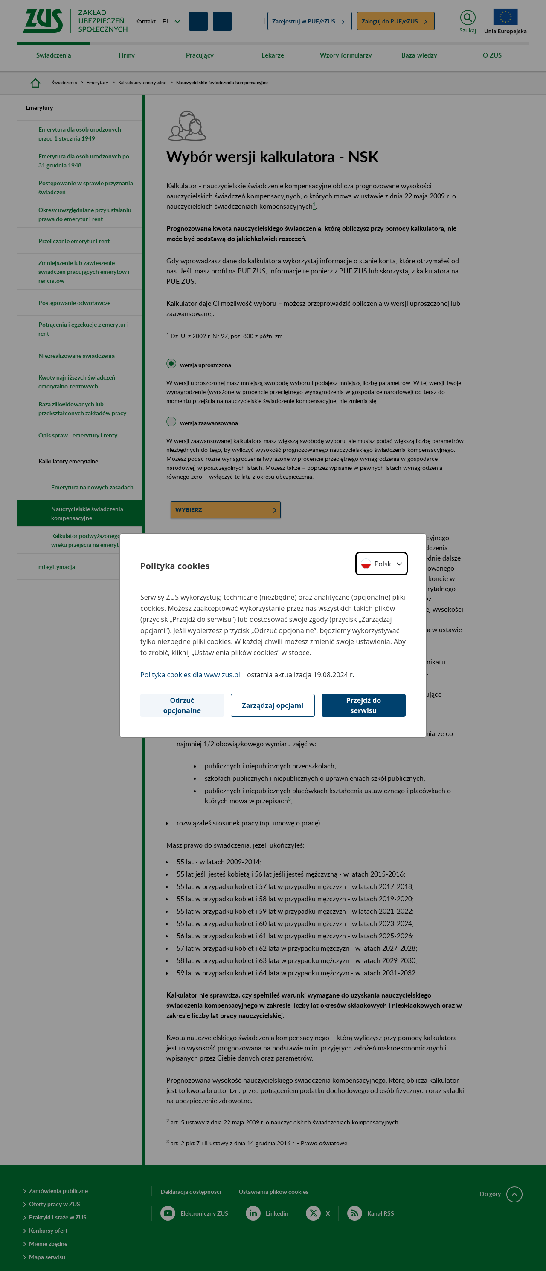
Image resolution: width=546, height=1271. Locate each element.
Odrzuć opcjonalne (182, 705)
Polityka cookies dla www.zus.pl (190, 674)
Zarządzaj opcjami (272, 705)
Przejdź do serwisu (363, 705)
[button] (381, 563)
